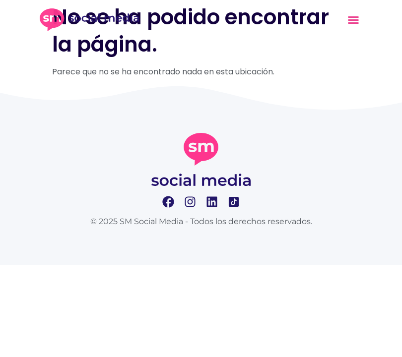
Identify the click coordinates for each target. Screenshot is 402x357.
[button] (353, 20)
